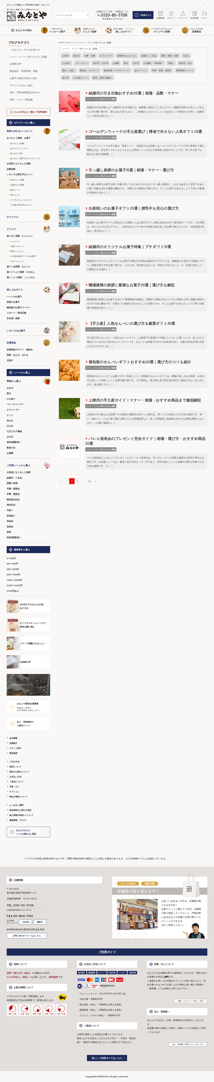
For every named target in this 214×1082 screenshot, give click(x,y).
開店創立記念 (13, 499)
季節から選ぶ (28, 381)
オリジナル (28, 217)
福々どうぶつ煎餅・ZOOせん (21, 272)
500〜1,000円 (13, 574)
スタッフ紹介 (15, 748)
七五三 (186, 55)
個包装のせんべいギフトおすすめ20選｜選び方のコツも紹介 (138, 362)
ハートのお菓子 (14, 296)
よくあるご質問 (16, 805)
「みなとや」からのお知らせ (25, 49)
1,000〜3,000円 (14, 580)
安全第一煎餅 (13, 318)
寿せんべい (15, 195)
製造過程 (13, 753)
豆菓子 (10, 360)
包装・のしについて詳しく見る (190, 1001)
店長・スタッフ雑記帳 (21, 99)
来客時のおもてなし (127, 55)
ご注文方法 (14, 761)
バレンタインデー (15, 404)
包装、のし (14, 786)
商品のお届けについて (19, 771)
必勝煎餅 (11, 169)
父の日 (10, 426)
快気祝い (11, 515)
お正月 (10, 388)
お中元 (10, 436)
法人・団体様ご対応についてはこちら (187, 1044)
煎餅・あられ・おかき (17, 355)
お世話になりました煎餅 (19, 163)
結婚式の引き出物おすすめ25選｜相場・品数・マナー (132, 93)
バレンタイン (81, 63)
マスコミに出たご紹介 (21, 85)
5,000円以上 (13, 591)
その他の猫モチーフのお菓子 (23, 256)
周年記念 (11, 504)
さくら (10, 415)
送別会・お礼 (185, 63)
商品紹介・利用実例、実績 (24, 71)
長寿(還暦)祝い (14, 442)
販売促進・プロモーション (117, 70)
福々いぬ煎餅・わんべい (19, 266)
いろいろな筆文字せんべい (20, 174)
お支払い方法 (15, 776)
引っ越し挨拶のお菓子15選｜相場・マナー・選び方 (130, 170)
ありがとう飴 (16, 153)
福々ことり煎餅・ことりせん (21, 277)
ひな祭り (11, 398)
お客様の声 (15, 63)
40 (89, 481)
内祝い (10, 510)
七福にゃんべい (17, 246)
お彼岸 (65, 55)
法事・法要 (89, 55)
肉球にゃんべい (17, 251)
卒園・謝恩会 (13, 488)
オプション (14, 791)
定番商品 (28, 342)
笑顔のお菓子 (13, 302)
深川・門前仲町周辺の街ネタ (25, 92)
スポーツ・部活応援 (16, 312)
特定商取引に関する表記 (20, 810)
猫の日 (76, 55)
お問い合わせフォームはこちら (27, 935)
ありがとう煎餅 (17, 143)
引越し (171, 63)
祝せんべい (15, 190)
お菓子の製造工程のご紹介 (24, 78)
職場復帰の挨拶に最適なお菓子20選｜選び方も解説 (130, 285)
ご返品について (16, 781)
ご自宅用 (25, 922)
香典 (9, 532)
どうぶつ (28, 229)
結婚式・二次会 (14, 477)
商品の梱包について (18, 796)
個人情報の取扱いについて (21, 815)
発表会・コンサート (89, 70)
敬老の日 (11, 447)
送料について (15, 766)
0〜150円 (11, 558)
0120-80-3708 (114, 15)
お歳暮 (10, 453)
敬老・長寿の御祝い (103, 77)
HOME (61, 42)
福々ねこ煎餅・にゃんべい (20, 236)
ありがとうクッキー (19, 148)
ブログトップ (71, 42)
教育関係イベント (184, 70)
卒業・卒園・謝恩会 (162, 70)
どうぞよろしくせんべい (21, 200)
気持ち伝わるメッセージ (28, 131)
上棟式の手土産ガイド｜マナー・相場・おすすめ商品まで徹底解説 (143, 400)
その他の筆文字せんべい (21, 205)
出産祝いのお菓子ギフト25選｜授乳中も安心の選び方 (132, 208)
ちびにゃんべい (17, 261)
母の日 (10, 420)
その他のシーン (80, 77)
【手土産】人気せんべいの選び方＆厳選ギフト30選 (130, 323)
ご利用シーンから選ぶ (28, 465)
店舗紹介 (13, 743)
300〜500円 (13, 569)
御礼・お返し (68, 70)
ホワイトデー (13, 409)
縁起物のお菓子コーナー (19, 307)
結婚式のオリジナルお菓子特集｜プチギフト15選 (128, 246)
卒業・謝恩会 (13, 494)
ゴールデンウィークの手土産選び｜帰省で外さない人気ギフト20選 (144, 131)
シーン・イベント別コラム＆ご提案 (28, 56)
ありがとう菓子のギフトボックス (25, 158)
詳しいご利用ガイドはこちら (107, 1058)
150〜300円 (12, 563)
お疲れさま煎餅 (17, 185)
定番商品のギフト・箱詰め (20, 349)
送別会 (10, 526)
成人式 (65, 77)
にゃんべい (15, 241)
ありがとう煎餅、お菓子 (19, 138)
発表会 (10, 521)
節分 (9, 393)
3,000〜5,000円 (14, 585)
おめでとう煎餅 (17, 180)
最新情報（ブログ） (18, 820)
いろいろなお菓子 (28, 330)
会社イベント (140, 70)
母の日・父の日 (100, 63)
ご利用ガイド (143, 15)
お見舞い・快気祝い (153, 63)
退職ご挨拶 (12, 483)
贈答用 (39, 922)
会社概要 (13, 738)
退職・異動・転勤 (169, 55)
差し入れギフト (28, 289)
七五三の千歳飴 (14, 431)
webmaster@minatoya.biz (26, 929)
